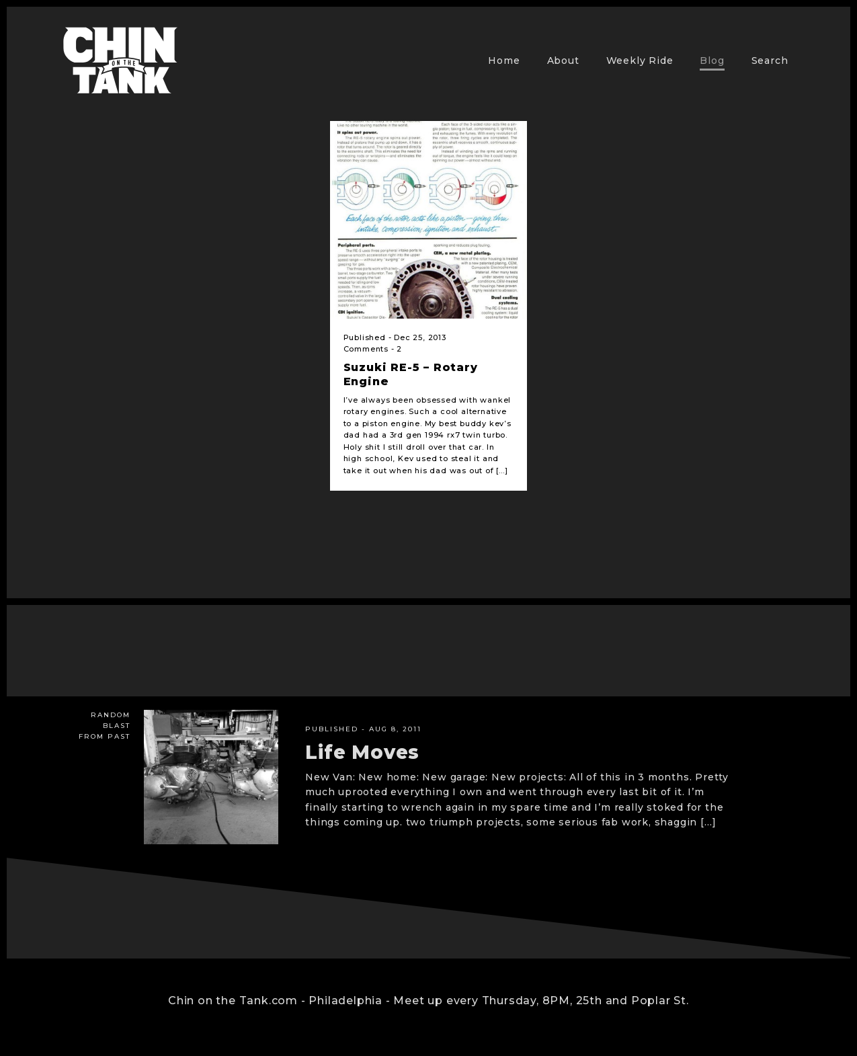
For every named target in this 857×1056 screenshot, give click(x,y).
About (563, 60)
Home (504, 60)
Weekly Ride (640, 60)
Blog (712, 60)
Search (769, 60)
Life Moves (362, 752)
